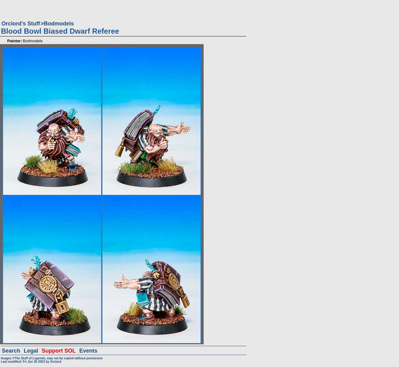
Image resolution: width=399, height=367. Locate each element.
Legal (31, 351)
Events (88, 351)
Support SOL (59, 351)
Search (11, 351)
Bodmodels (59, 24)
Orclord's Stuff (21, 24)
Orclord (55, 361)
